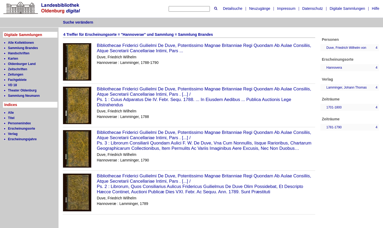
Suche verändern (78, 22)
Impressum (286, 8)
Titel (11, 118)
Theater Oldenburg (22, 90)
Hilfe (375, 8)
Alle (11, 113)
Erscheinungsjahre (22, 139)
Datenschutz (312, 8)
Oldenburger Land (22, 64)
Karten (13, 58)
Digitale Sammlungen (347, 8)
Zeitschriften (17, 69)
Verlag (13, 134)
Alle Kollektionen (21, 43)
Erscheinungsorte (21, 128)
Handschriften (19, 53)
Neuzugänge (259, 8)
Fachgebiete (17, 80)
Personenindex (19, 123)
